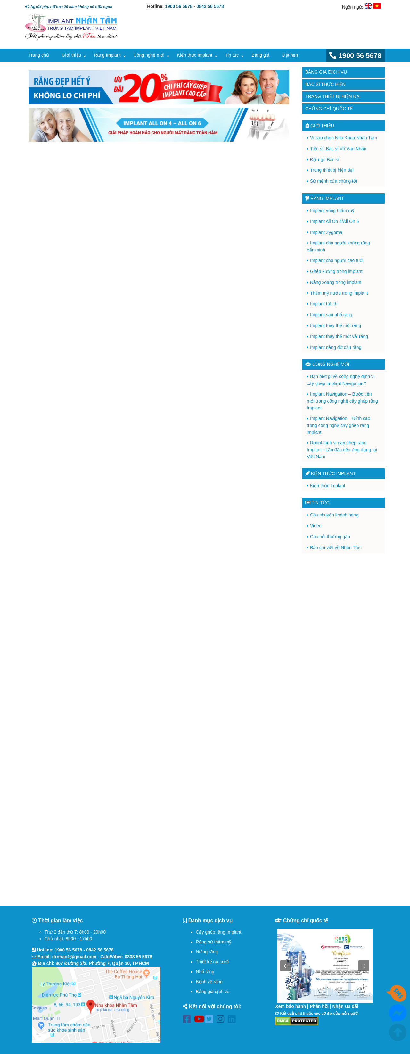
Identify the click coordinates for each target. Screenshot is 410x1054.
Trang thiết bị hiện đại (333, 96)
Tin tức (232, 55)
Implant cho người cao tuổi (336, 260)
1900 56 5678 (179, 6)
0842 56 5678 (210, 6)
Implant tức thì (324, 303)
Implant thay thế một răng (335, 325)
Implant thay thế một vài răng (339, 336)
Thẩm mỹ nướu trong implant (339, 293)
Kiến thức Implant (194, 55)
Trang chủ (39, 55)
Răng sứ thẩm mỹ (213, 941)
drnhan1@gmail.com (74, 956)
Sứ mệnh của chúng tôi (333, 181)
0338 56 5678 (138, 956)
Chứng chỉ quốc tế (329, 108)
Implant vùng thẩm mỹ (332, 210)
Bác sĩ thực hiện (325, 84)
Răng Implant (107, 55)
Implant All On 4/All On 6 (334, 221)
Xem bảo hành (290, 1006)
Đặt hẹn (290, 55)
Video (316, 525)
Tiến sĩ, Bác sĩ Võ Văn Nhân (338, 148)
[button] (285, 965)
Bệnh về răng (209, 981)
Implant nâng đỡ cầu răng (335, 347)
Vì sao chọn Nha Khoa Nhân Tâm (343, 137)
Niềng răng (207, 951)
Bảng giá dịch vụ (326, 72)
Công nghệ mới (149, 55)
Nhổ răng (205, 971)
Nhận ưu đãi (345, 1006)
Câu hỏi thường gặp (330, 536)
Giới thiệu (71, 55)
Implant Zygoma (326, 232)
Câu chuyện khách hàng (334, 514)
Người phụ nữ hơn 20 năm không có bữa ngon (68, 6)
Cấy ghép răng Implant (218, 932)
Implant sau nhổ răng (331, 314)
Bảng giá (260, 55)
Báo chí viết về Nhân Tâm (336, 547)
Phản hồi (319, 1006)
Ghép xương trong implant (336, 271)
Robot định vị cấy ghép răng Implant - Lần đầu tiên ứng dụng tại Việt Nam (342, 449)
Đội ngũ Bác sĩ (324, 159)
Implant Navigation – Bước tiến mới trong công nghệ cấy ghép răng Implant (342, 400)
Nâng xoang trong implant (335, 282)
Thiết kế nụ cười (212, 961)
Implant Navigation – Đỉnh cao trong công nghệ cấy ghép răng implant (338, 425)
